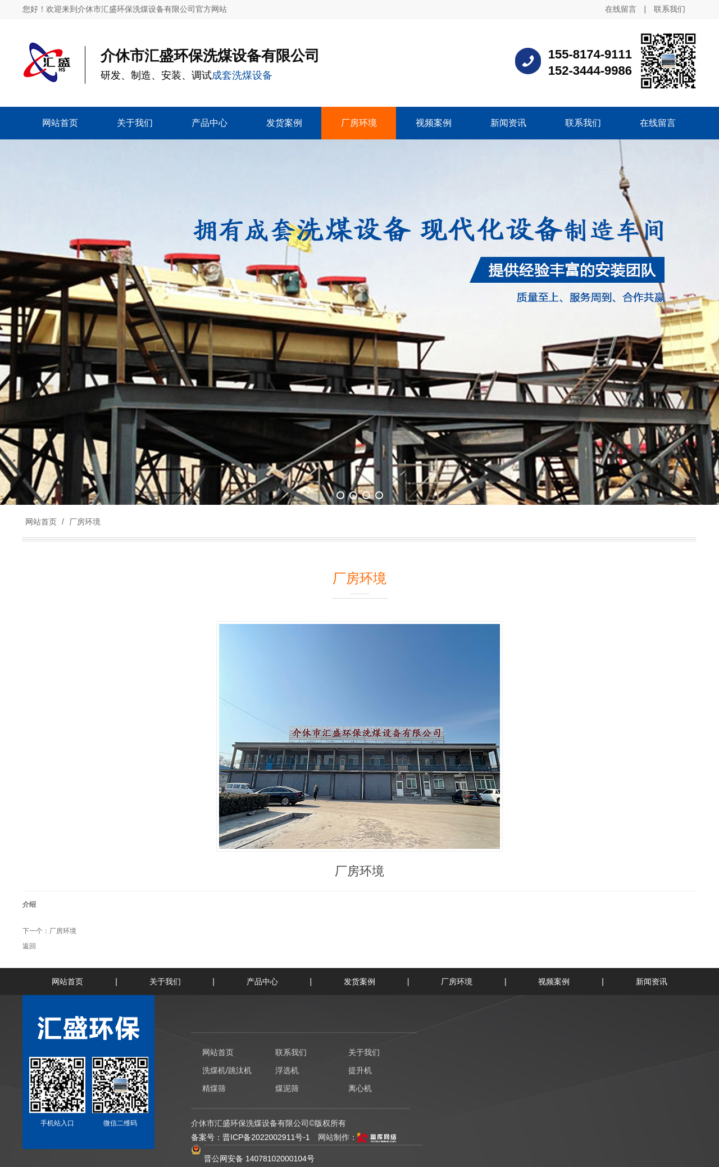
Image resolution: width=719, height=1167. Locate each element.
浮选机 (287, 1070)
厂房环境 (84, 521)
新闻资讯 (651, 981)
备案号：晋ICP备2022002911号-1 (250, 1137)
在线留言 (620, 8)
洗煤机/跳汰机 (227, 1070)
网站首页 (41, 521)
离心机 (360, 1088)
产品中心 (262, 981)
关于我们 (165, 981)
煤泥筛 (287, 1088)
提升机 (360, 1070)
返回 (29, 946)
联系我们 (669, 8)
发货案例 (359, 981)
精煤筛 (214, 1088)
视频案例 (554, 981)
